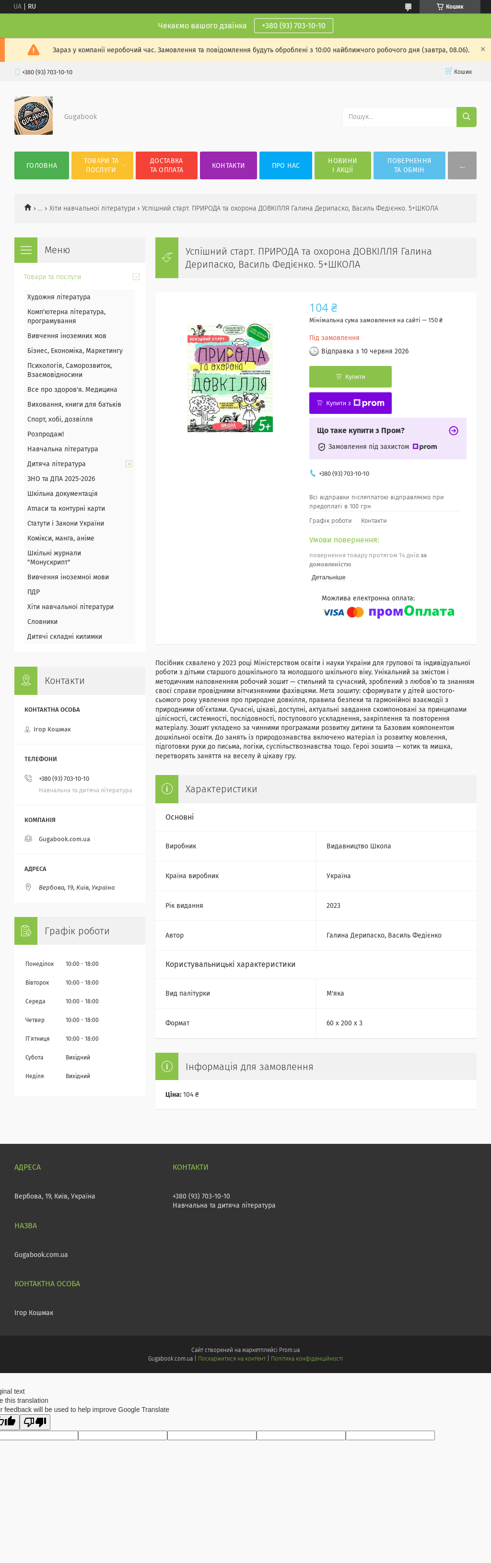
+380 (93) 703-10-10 (294, 25)
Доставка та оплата (167, 165)
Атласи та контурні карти (66, 509)
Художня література (59, 297)
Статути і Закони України (65, 523)
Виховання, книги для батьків (74, 404)
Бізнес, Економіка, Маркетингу (75, 351)
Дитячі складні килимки (64, 637)
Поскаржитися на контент (232, 1358)
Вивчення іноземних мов (66, 336)
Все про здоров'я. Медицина (72, 390)
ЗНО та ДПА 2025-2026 (61, 479)
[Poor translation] (35, 1422)
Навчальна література (62, 449)
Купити (355, 376)
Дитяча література (56, 464)
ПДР (33, 592)
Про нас (286, 166)
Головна (41, 166)
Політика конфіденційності (307, 1358)
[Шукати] (466, 117)
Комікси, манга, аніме (60, 538)
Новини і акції (342, 165)
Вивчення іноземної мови (68, 577)
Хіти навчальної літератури (92, 208)
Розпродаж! (45, 434)
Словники (42, 622)
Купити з (355, 403)
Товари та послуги (101, 165)
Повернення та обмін (409, 165)
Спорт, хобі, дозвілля (60, 419)
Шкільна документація (62, 494)
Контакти (228, 166)
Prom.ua (289, 1350)
